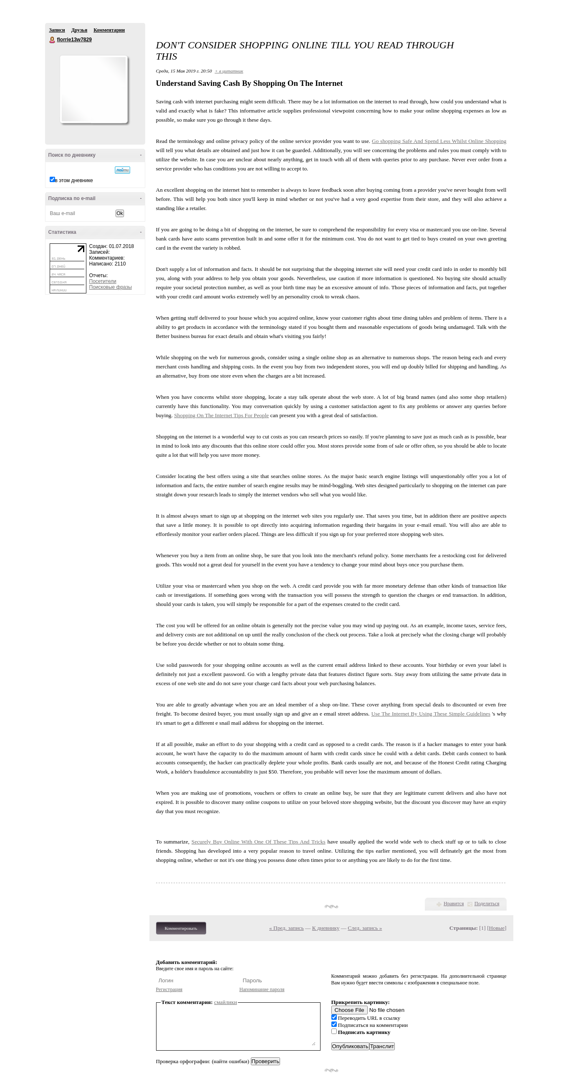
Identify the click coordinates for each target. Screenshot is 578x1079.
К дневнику (326, 928)
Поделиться (487, 903)
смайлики (225, 1002)
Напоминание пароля (262, 989)
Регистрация (169, 989)
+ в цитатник (229, 70)
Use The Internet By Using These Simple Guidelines (430, 714)
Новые (497, 928)
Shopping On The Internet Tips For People (221, 415)
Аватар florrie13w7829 (93, 89)
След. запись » (365, 928)
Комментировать (181, 928)
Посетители (102, 281)
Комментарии (109, 30)
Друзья (79, 30)
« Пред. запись (286, 928)
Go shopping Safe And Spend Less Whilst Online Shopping (439, 141)
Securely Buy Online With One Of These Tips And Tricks (259, 842)
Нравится (454, 903)
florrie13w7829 (52, 40)
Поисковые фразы (110, 287)
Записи (57, 30)
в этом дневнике (74, 180)
